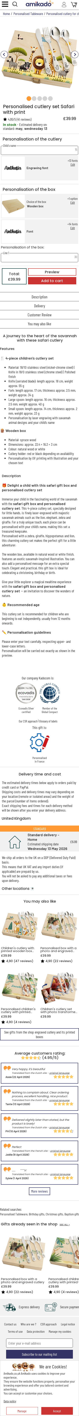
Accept (57, 1411)
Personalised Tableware (13, 1214)
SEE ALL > (65, 1224)
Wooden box (35, 206)
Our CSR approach (28, 721)
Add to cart (52, 280)
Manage (22, 1411)
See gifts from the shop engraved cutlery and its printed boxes (39, 1034)
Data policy (10, 1401)
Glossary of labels (48, 721)
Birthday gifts (36, 1214)
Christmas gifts (54, 1214)
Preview (52, 272)
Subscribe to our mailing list (39, 1354)
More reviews (39, 1191)
